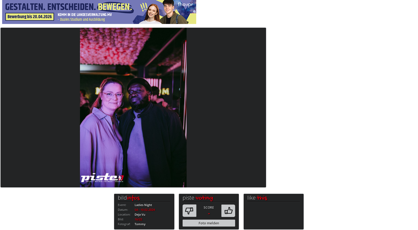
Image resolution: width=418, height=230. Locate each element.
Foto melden (209, 223)
